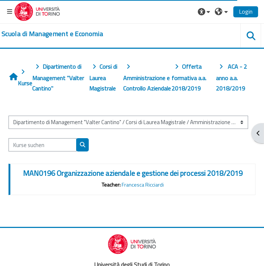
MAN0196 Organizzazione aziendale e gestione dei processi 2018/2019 (133, 173)
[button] (205, 11)
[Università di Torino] (37, 10)
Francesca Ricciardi (143, 185)
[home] (52, 34)
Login (246, 11)
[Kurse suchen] (43, 144)
